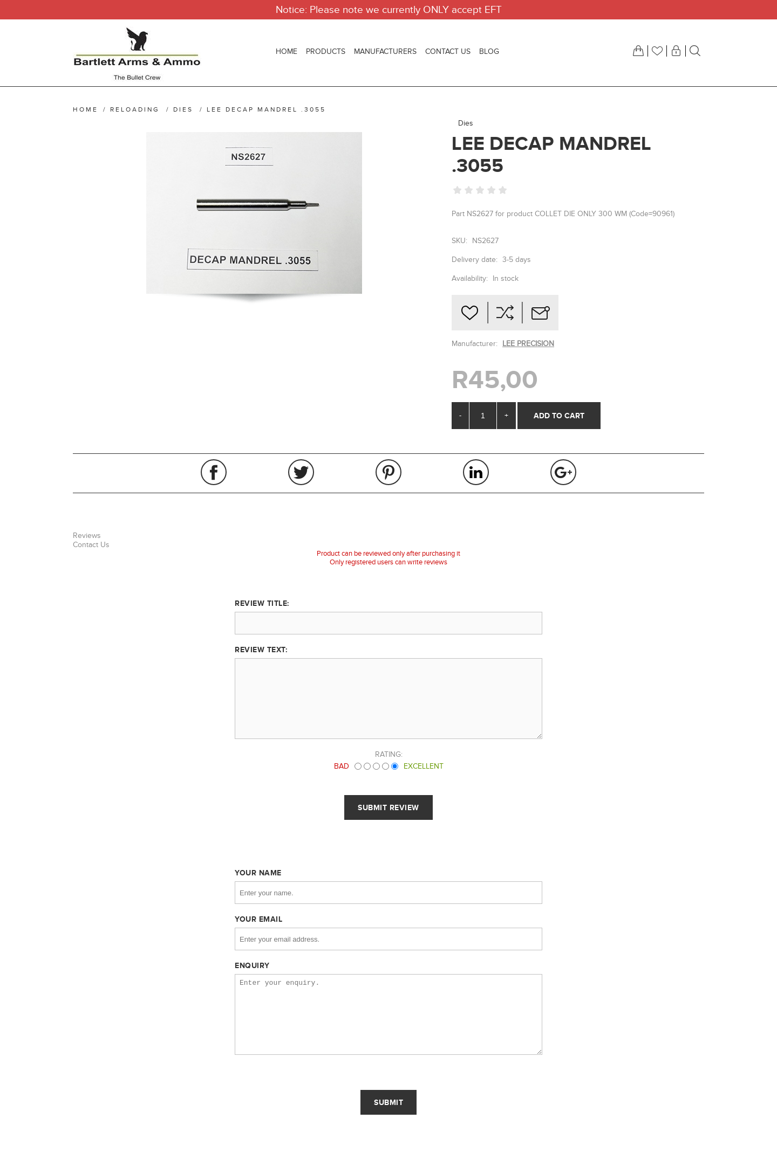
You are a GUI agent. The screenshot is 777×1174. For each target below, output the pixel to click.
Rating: (389, 754)
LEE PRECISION (528, 343)
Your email (258, 919)
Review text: (261, 649)
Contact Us (91, 544)
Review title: (262, 603)
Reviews (87, 535)
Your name (258, 872)
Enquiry (252, 965)
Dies (465, 123)
